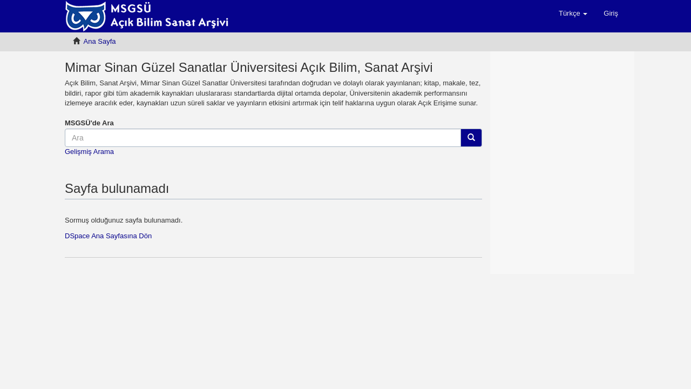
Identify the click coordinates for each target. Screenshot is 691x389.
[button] (573, 13)
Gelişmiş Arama (89, 151)
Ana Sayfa (100, 41)
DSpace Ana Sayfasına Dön (108, 236)
